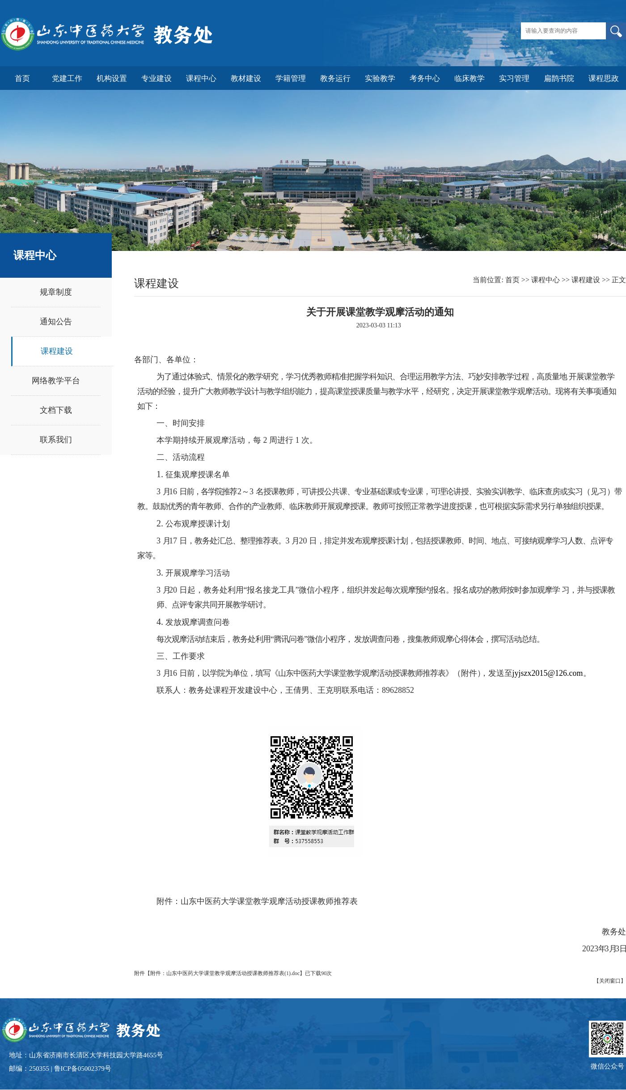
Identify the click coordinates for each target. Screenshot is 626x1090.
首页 (512, 280)
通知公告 (56, 321)
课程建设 (57, 351)
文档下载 (56, 410)
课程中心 (545, 280)
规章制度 (56, 292)
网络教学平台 (56, 380)
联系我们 (56, 439)
